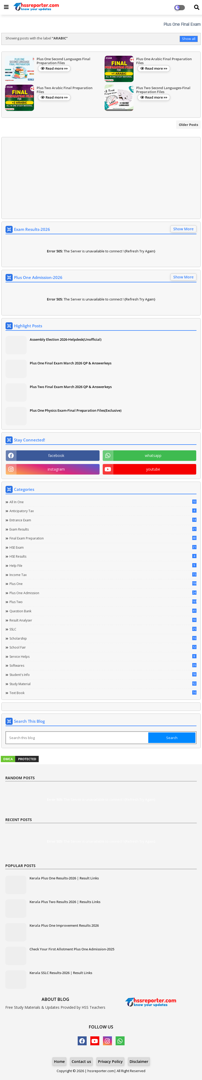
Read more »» (57, 68)
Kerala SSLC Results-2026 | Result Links (60, 972)
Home (59, 1061)
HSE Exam (102, 547)
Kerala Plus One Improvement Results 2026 (64, 925)
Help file (102, 565)
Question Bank (102, 611)
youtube (153, 469)
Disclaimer (139, 1061)
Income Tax (102, 574)
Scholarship (102, 638)
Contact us (81, 1061)
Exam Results (102, 529)
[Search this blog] (77, 737)
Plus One (102, 583)
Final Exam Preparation (102, 538)
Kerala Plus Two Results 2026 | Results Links (64, 901)
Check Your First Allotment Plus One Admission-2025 (71, 949)
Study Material (102, 683)
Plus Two (102, 601)
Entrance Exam (102, 520)
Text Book (102, 692)
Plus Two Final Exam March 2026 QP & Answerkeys (71, 386)
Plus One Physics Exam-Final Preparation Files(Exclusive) (75, 410)
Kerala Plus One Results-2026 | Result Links (64, 878)
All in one (102, 502)
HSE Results (102, 556)
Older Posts (188, 124)
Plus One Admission (102, 592)
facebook (56, 455)
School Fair (102, 647)
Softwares (102, 665)
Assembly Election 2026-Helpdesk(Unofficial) (65, 339)
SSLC (102, 629)
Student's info (102, 674)
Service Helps (102, 656)
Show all (188, 38)
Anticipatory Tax (102, 510)
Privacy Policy (110, 1061)
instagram (56, 469)
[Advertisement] (101, 178)
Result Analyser (102, 620)
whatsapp (153, 455)
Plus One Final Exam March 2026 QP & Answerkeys (70, 363)
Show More (183, 228)
